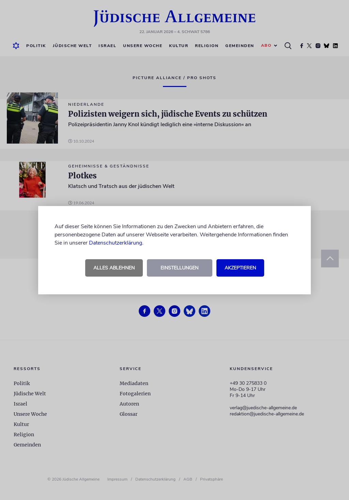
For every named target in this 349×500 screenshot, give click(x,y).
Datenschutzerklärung (115, 243)
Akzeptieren (240, 268)
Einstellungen (179, 268)
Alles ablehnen (114, 268)
